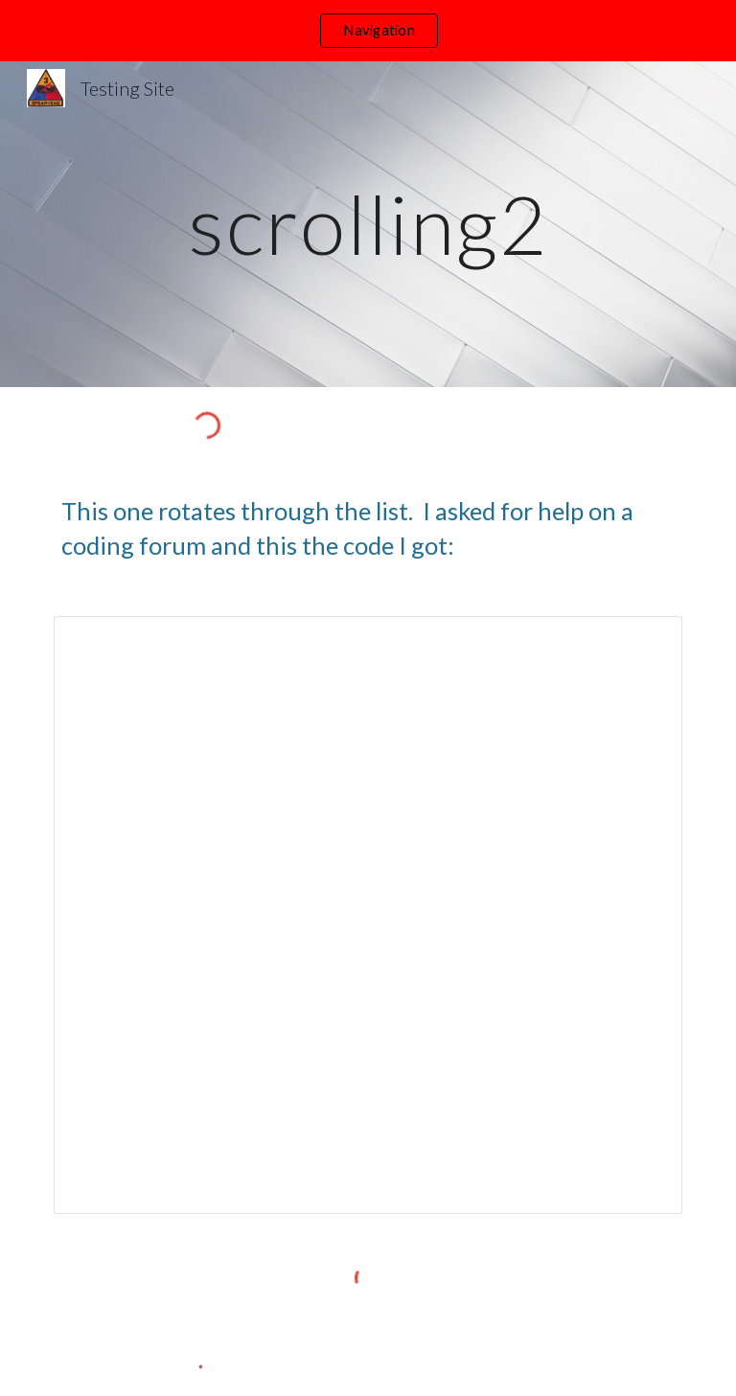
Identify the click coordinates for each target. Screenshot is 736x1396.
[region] (368, 30)
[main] (367, 223)
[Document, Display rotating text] (367, 915)
